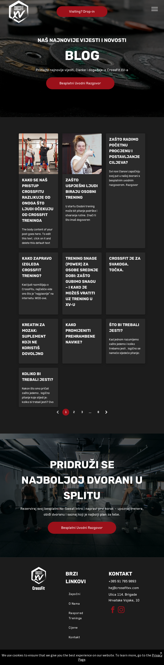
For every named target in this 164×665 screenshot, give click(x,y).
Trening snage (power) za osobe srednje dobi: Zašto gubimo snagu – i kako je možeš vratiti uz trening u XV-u (82, 281)
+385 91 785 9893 (122, 581)
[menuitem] (83, 594)
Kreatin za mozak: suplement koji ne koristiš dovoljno (34, 339)
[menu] (154, 9)
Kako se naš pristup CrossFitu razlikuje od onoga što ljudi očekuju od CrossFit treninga (37, 200)
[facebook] (112, 610)
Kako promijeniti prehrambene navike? (80, 333)
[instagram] (121, 610)
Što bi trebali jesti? (124, 327)
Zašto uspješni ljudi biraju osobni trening (82, 189)
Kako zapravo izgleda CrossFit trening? (37, 267)
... (90, 412)
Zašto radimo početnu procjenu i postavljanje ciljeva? (124, 151)
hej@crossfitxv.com (124, 588)
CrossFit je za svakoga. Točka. (125, 264)
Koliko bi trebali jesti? (37, 376)
